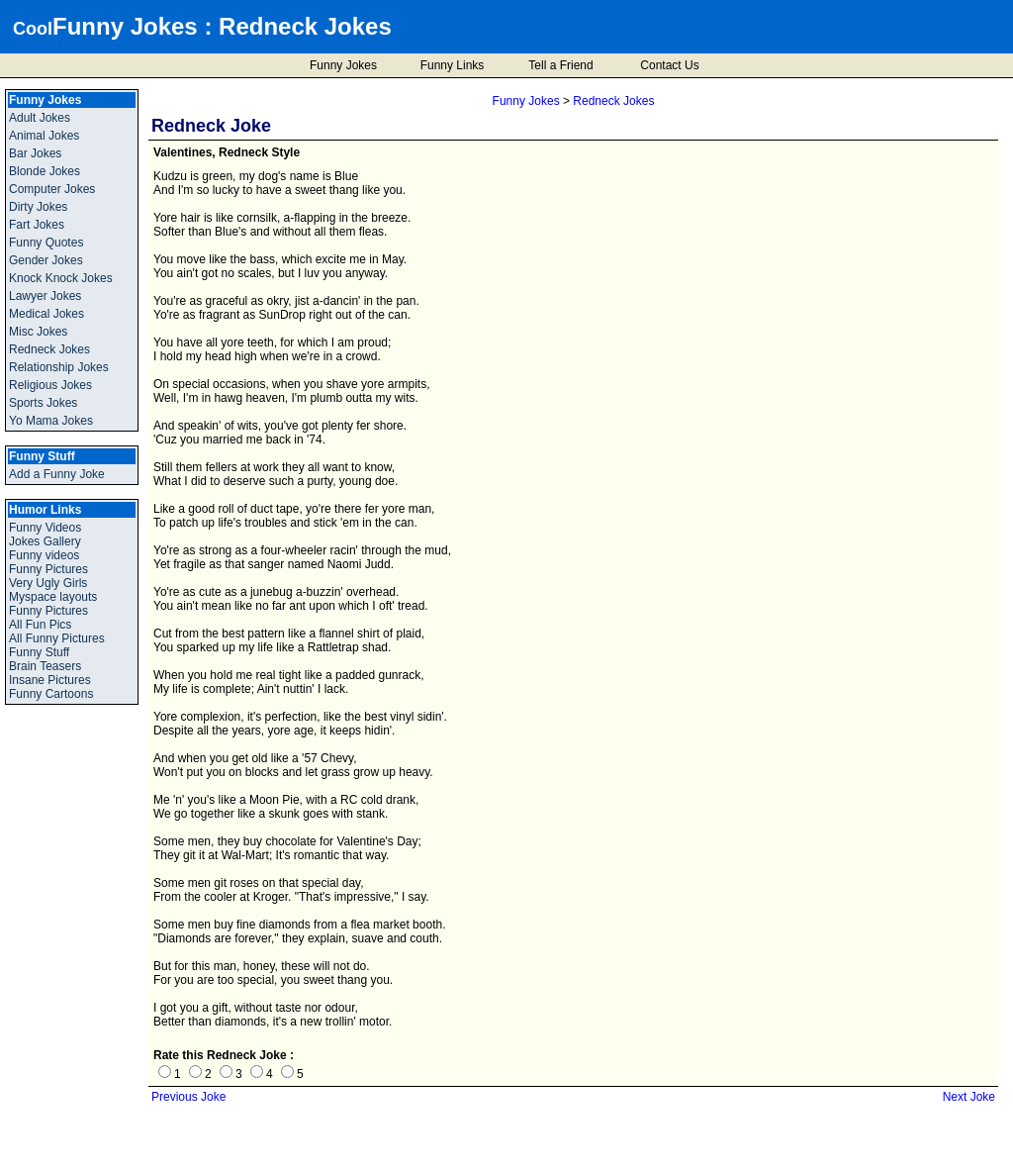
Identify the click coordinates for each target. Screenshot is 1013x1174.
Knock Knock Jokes (61, 278)
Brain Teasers (45, 666)
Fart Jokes (36, 225)
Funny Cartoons (51, 694)
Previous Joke (188, 1097)
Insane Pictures (50, 680)
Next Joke (969, 1097)
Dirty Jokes (38, 207)
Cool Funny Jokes (402, 1162)
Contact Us (669, 65)
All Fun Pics (40, 625)
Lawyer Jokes (45, 296)
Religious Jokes (50, 385)
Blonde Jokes (44, 171)
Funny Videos (45, 528)
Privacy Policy (497, 1162)
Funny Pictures (48, 569)
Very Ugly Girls (48, 583)
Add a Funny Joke (57, 474)
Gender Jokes (46, 260)
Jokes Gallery (45, 541)
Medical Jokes (46, 314)
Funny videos (44, 555)
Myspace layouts (53, 597)
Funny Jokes (125, 26)
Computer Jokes (52, 189)
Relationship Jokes (59, 367)
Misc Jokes (38, 332)
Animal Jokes (44, 136)
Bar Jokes (35, 153)
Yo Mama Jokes (51, 421)
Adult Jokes (39, 118)
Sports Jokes (43, 403)
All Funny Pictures (57, 638)
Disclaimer (571, 1162)
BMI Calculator (975, 1162)
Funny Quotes (46, 242)
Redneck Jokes (305, 26)
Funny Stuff (39, 652)
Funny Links (452, 65)
